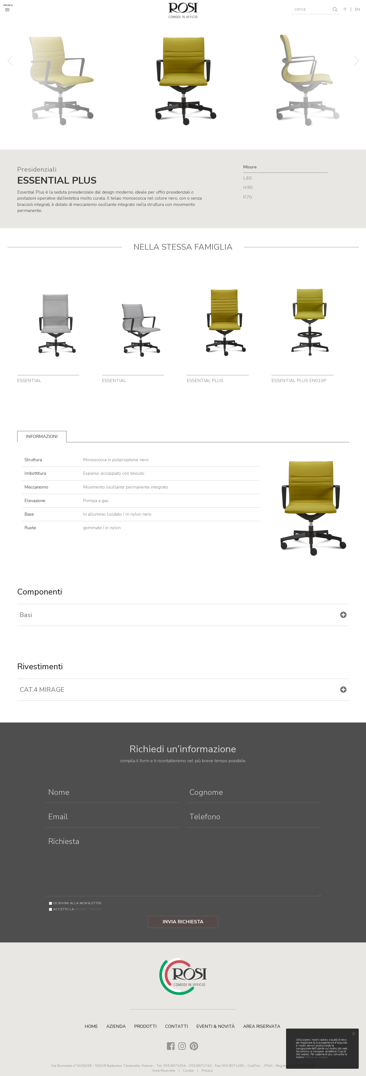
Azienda (116, 1026)
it (345, 9)
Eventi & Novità (215, 1026)
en (357, 9)
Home (91, 1026)
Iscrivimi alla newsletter (77, 903)
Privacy (207, 1070)
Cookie (188, 1070)
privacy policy (88, 909)
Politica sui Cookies (315, 1057)
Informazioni (42, 436)
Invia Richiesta (183, 921)
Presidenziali (37, 169)
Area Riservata (261, 1026)
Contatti (176, 1026)
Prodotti (145, 1026)
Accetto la (77, 909)
